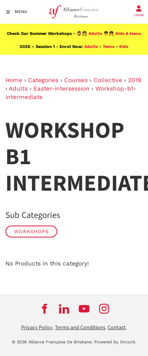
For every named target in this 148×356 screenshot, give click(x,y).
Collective (107, 80)
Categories (43, 80)
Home (13, 80)
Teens (109, 46)
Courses (76, 80)
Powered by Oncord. (115, 342)
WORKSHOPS (31, 231)
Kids (123, 46)
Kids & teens (128, 33)
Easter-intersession (61, 88)
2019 (134, 80)
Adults (95, 33)
